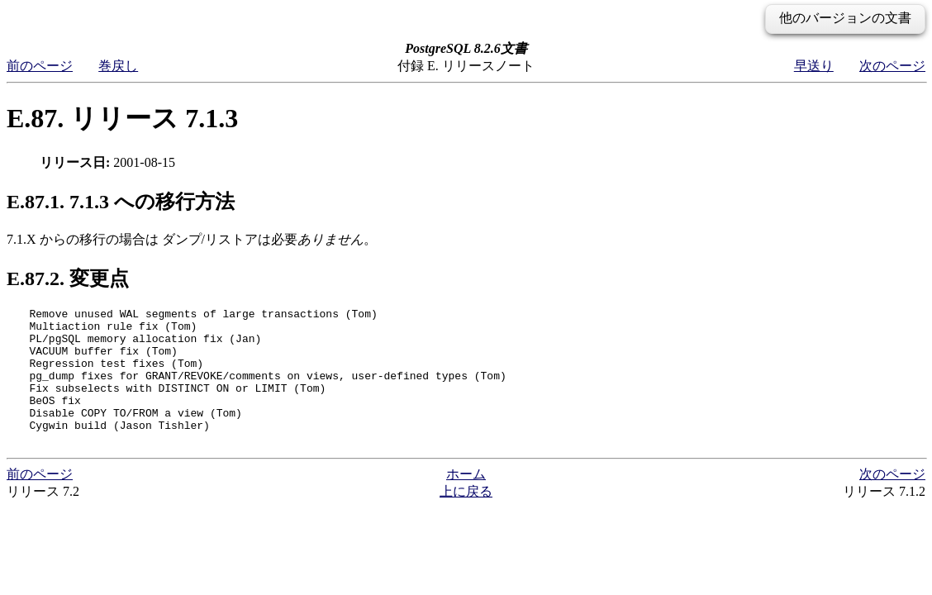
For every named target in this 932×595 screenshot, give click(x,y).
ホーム (466, 501)
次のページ (892, 66)
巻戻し (118, 66)
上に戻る (466, 519)
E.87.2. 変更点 (68, 278)
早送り (814, 66)
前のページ (40, 66)
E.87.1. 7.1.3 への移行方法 (121, 201)
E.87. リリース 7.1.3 (122, 118)
